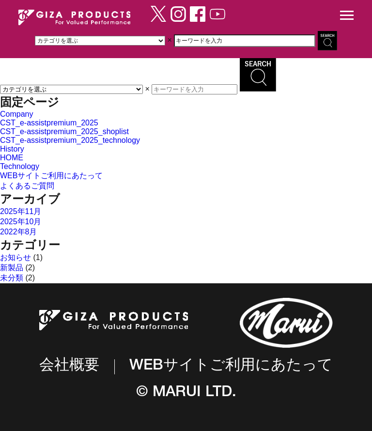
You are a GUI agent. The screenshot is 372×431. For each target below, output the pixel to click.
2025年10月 (20, 221)
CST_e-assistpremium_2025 (49, 123)
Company (16, 114)
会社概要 (69, 366)
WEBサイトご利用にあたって (51, 175)
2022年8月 (18, 232)
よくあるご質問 (27, 186)
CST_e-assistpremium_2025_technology (70, 140)
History (12, 149)
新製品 (11, 267)
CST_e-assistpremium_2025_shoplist (64, 131)
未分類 (11, 278)
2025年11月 (20, 211)
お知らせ (15, 257)
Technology (19, 166)
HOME (11, 158)
